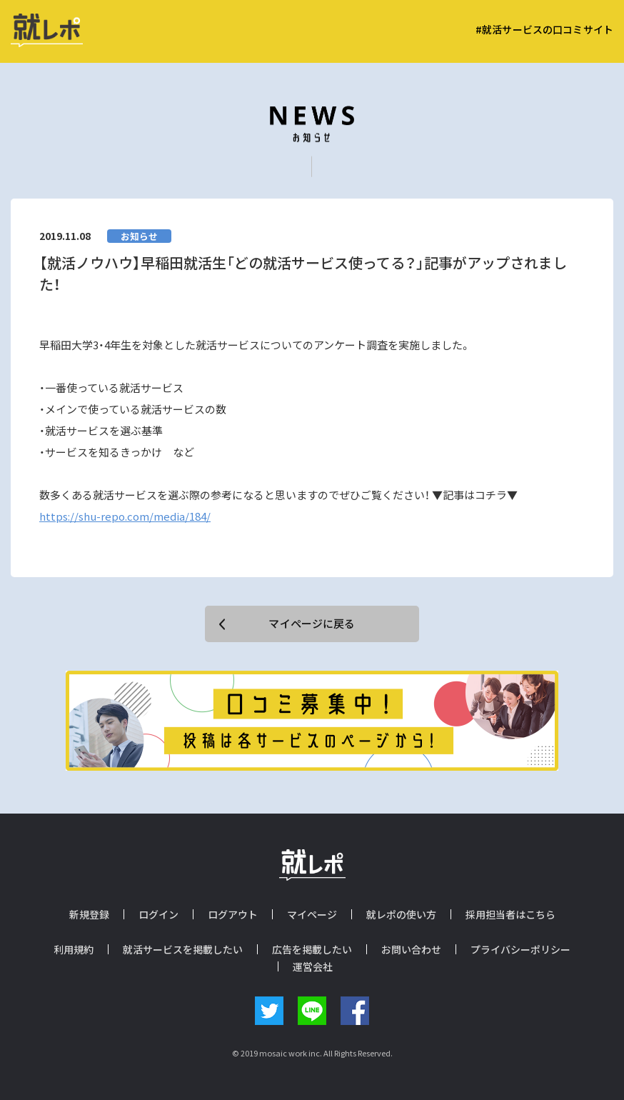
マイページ (312, 914)
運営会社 (313, 966)
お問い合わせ (411, 949)
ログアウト (233, 914)
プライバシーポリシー (520, 949)
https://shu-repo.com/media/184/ (125, 516)
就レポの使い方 (401, 914)
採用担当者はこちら (510, 914)
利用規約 (74, 949)
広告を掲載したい (312, 949)
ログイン (158, 914)
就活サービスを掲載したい (183, 949)
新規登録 (89, 914)
